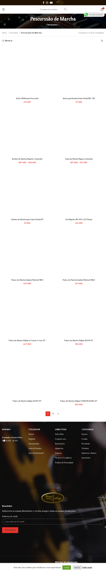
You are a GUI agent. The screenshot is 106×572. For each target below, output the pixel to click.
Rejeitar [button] (77, 567)
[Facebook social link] (43, 3)
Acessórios (86, 458)
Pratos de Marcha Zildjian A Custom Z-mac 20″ (27, 340)
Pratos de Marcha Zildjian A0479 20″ (79, 340)
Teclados (85, 448)
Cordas (84, 439)
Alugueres (59, 448)
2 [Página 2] (53, 414)
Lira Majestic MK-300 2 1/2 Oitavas (79, 219)
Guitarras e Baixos (89, 453)
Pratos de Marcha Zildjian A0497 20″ (27, 401)
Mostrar (9, 41)
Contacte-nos (60, 439)
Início (4, 33)
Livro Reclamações (36, 453)
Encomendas (34, 444)
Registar (32, 439)
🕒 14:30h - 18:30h (10, 441)
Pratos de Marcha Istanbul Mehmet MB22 (79, 280)
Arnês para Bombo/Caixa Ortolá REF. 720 (79, 98)
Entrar (31, 434)
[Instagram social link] (47, 3)
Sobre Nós (59, 434)
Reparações (60, 444)
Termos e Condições (63, 458)
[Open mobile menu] (3, 9)
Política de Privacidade (64, 462)
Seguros (58, 453)
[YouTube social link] (51, 3)
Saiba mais (87, 567)
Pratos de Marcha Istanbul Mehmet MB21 (27, 280)
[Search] (53, 9)
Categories (52, 25)
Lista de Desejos (35, 448)
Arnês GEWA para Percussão (27, 98)
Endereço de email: (10, 516)
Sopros (85, 434)
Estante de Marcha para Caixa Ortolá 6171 (27, 219)
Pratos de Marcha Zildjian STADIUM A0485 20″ (78, 401)
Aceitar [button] (66, 567)
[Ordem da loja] (102, 41)
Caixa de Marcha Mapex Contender (78, 159)
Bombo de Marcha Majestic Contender (27, 159)
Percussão (14, 33)
